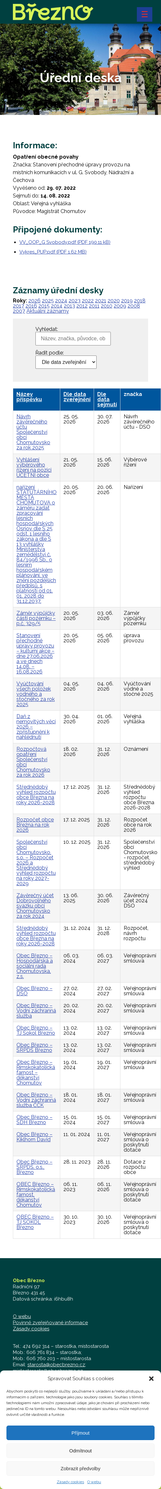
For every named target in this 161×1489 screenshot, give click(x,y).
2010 (106, 306)
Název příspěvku (29, 396)
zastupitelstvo (63, 1377)
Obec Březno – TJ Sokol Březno (35, 1030)
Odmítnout (80, 1460)
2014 (56, 306)
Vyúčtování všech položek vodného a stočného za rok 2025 (35, 694)
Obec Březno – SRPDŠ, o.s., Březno (34, 1167)
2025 (48, 301)
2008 (134, 306)
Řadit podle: (49, 352)
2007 (19, 311)
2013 (69, 306)
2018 (140, 301)
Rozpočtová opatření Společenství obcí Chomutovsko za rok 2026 (33, 762)
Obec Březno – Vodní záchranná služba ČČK (36, 1100)
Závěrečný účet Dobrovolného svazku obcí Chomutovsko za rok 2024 (35, 905)
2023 (74, 301)
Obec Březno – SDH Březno (34, 1119)
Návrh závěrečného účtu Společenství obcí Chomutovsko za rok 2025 (33, 432)
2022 (88, 301)
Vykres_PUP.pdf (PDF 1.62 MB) (53, 252)
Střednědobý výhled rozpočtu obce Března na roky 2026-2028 (36, 795)
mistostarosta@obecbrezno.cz (48, 1371)
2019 (127, 301)
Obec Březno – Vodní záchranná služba (36, 1010)
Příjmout (80, 1442)
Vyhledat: (46, 329)
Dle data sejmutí (107, 399)
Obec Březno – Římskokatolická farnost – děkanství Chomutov (35, 1072)
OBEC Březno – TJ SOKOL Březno (35, 1222)
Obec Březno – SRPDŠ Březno (34, 1047)
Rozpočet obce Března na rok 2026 (35, 825)
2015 (44, 306)
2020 (114, 301)
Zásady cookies (31, 1329)
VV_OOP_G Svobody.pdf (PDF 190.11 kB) (64, 242)
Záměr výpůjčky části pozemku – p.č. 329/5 (36, 618)
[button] (151, 1388)
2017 (18, 306)
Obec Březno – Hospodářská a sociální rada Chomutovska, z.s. (34, 966)
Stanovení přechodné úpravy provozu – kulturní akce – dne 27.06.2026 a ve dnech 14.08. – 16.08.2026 (35, 653)
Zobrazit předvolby (80, 1478)
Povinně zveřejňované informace (50, 1322)
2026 (34, 301)
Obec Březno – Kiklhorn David (34, 1137)
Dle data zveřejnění (76, 396)
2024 (61, 301)
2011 (94, 306)
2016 (31, 306)
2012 (82, 306)
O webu (22, 1316)
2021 (100, 301)
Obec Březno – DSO (34, 991)
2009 (120, 306)
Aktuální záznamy (47, 311)
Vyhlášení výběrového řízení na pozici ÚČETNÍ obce (34, 467)
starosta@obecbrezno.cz (56, 1365)
